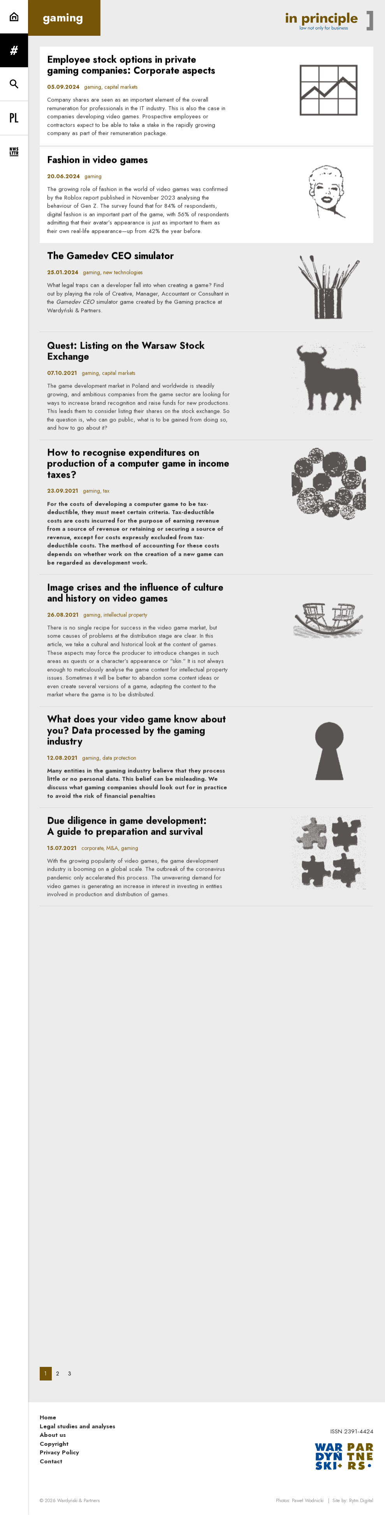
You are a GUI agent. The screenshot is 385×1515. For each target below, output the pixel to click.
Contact (51, 1461)
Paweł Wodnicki (307, 1500)
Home (48, 1417)
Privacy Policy (59, 1452)
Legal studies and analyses (77, 1426)
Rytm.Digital (361, 1500)
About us (53, 1435)
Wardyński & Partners (78, 1500)
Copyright (54, 1444)
